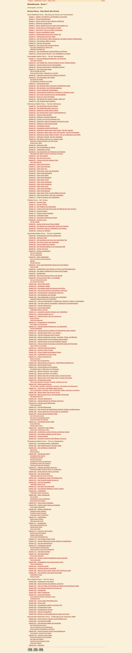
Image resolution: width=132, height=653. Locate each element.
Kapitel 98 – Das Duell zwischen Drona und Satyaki (45, 275)
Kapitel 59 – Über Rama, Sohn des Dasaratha (44, 171)
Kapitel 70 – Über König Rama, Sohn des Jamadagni (46, 195)
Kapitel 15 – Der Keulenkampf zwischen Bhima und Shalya (48, 51)
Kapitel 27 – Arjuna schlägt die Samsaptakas (43, 90)
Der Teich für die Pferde (37, 282)
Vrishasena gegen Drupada (38, 513)
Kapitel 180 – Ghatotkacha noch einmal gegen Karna (46, 562)
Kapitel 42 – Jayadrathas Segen (39, 126)
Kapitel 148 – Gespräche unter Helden (41, 428)
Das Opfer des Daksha (36, 639)
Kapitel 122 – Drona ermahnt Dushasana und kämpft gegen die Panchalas (53, 344)
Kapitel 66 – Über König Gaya (38, 186)
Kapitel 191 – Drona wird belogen (40, 595)
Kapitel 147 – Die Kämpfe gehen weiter (41, 422)
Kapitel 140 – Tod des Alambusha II (40, 398)
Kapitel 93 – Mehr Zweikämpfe (39, 257)
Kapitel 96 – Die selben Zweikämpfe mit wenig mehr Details (48, 271)
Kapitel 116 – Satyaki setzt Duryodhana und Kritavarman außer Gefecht (52, 330)
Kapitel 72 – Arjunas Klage (37, 202)
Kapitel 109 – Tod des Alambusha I (40, 305)
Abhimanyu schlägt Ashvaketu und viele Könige (44, 141)
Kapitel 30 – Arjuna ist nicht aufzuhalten (42, 97)
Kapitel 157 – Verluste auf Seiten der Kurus (43, 467)
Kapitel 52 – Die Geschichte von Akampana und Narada (47, 152)
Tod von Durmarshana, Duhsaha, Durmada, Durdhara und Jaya (48, 382)
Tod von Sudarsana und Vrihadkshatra (41, 627)
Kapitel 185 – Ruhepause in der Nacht (41, 581)
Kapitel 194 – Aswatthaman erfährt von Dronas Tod (45, 605)
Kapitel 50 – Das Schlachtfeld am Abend (42, 147)
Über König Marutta (36, 162)
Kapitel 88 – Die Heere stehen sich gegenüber (44, 242)
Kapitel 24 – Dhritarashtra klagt (39, 83)
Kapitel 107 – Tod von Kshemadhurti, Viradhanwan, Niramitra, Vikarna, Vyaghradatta (56, 301)
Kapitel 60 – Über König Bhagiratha (40, 173)
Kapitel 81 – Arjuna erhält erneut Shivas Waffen (44, 224)
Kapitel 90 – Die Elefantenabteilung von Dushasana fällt (47, 246)
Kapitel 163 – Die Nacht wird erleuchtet (41, 486)
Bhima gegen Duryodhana (37, 501)
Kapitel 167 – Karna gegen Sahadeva (41, 503)
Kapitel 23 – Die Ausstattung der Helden (42, 77)
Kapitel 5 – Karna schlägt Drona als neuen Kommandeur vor (48, 25)
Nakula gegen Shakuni (36, 519)
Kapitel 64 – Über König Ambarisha (40, 182)
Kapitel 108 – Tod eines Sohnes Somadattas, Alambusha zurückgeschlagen (53, 303)
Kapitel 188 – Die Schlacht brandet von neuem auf (45, 588)
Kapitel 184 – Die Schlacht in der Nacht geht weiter (45, 573)
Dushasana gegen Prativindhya (39, 515)
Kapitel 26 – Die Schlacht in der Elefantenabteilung (45, 88)
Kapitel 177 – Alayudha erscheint (39, 551)
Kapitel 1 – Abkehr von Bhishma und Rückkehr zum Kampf (48, 17)
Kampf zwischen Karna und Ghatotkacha (42, 549)
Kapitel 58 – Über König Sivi (38, 169)
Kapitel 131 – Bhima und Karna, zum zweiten (43, 371)
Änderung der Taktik (36, 143)
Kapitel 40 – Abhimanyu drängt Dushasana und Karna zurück (49, 121)
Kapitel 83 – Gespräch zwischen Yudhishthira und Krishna (48, 228)
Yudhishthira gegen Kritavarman (39, 493)
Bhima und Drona (35, 358)
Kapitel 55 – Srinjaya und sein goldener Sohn (43, 160)
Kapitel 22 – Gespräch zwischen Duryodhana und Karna (47, 75)
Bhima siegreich (34, 451)
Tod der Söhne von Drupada (38, 346)
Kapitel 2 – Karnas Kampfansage (39, 19)
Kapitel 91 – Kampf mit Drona (38, 249)
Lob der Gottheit (35, 222)
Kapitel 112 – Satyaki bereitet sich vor (41, 314)
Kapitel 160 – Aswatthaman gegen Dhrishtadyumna (45, 478)
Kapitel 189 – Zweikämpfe (37, 590)
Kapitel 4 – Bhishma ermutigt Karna (40, 23)
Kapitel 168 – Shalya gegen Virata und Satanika (44, 505)
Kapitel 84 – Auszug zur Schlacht (39, 230)
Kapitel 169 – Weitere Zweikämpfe (40, 509)
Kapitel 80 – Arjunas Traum (37, 220)
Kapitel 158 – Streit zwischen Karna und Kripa (44, 471)
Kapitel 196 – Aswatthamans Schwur (41, 609)
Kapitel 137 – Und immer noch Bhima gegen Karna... (46, 388)
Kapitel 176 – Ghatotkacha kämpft (40, 545)
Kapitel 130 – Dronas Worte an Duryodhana (43, 367)
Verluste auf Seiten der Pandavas (40, 465)
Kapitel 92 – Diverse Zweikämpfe (39, 251)
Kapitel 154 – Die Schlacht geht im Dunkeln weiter (45, 445)
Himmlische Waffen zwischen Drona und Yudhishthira (45, 469)
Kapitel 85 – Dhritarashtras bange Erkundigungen (45, 235)
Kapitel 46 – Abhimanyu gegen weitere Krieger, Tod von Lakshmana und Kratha (54, 135)
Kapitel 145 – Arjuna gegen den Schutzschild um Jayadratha (48, 411)
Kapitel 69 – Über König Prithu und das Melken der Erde (47, 193)
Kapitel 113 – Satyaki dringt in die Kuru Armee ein (45, 316)
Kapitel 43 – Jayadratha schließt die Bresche (43, 128)
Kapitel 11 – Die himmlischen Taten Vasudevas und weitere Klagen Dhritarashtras (55, 39)
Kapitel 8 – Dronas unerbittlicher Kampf (41, 32)
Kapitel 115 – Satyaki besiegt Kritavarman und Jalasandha (48, 326)
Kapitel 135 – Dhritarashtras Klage (40, 380)
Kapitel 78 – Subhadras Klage (38, 215)
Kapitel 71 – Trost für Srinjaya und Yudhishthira (44, 197)
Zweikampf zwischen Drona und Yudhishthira (43, 299)
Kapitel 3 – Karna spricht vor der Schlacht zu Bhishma (46, 21)
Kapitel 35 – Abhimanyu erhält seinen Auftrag (43, 110)
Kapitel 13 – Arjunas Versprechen (40, 43)
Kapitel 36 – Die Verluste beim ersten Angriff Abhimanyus (47, 112)
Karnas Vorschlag (35, 529)
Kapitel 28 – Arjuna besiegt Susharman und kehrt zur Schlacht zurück (51, 92)
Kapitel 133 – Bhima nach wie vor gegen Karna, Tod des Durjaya (50, 375)
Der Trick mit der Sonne (37, 416)
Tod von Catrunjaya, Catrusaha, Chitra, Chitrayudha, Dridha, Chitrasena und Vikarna (54, 390)
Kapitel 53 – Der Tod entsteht (38, 156)
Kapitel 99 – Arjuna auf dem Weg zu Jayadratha (44, 278)
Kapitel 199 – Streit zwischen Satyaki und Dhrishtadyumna (48, 619)
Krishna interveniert (35, 405)
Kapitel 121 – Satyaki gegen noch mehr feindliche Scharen (48, 341)
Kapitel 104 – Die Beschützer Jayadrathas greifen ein (46, 293)
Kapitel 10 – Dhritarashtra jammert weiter (42, 36)
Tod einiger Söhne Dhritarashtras (39, 360)
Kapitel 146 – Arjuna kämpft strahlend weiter (43, 414)
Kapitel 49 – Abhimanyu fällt (38, 145)
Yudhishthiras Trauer (36, 575)
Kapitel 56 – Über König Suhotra (39, 164)
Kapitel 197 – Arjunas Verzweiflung (40, 612)
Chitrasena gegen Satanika (38, 511)
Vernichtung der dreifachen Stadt (39, 641)
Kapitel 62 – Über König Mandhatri (40, 177)
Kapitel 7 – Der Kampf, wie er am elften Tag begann (45, 30)
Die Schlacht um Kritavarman (38, 324)
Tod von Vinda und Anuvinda (38, 280)
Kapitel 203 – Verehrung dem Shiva (40, 635)
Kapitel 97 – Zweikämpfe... (37, 273)
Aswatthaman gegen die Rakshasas (40, 461)
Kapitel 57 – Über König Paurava (39, 166)
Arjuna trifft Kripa (35, 423)
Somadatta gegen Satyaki (37, 456)
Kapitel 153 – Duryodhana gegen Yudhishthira (44, 443)
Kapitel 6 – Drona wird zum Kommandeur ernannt (45, 28)
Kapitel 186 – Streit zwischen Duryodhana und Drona (46, 584)
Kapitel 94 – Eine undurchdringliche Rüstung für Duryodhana (48, 265)
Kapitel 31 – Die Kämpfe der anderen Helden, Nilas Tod (47, 99)
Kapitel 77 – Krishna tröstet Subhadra (41, 213)
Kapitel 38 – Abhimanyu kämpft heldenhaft (42, 117)
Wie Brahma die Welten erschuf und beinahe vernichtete (46, 153)
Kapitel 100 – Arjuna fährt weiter (39, 284)
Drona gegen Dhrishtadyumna (39, 537)
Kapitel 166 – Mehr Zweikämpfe (39, 495)
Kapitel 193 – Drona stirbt (37, 603)
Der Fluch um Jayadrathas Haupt (39, 418)
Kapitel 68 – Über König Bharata (39, 191)
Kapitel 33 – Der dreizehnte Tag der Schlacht (43, 106)
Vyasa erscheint (34, 576)
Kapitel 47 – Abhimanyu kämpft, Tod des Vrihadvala (45, 137)
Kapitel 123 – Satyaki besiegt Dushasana (42, 348)
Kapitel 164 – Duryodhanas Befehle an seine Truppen (46, 488)
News (53, 0)
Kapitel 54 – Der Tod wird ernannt (40, 158)
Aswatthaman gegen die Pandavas (40, 463)
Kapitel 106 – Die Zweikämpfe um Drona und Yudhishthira (48, 297)
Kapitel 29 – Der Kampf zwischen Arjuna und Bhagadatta (47, 94)
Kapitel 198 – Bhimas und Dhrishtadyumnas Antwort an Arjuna (49, 614)
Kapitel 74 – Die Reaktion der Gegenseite (42, 207)
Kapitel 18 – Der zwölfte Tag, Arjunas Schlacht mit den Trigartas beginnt (52, 63)
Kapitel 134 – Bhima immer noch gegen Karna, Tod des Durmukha (50, 378)
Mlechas (32, 261)
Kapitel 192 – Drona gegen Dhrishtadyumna (43, 601)
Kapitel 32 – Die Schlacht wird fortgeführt (42, 101)
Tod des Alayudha (35, 560)
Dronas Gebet (34, 267)
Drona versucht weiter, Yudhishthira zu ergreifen (44, 73)
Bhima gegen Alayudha (37, 556)
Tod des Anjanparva (36, 459)
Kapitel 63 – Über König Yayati (39, 180)
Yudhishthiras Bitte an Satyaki (38, 310)
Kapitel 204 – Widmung (36, 645)
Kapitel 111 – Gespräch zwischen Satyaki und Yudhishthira (48, 312)
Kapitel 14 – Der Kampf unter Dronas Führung (44, 45)
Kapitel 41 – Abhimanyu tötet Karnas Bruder (43, 124)
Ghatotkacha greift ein (36, 457)
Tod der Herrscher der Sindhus (39, 419)
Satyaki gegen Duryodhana (38, 533)
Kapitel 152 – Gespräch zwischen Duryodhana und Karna (47, 438)
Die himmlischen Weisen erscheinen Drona (42, 596)
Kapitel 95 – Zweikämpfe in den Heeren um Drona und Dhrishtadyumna (52, 269)
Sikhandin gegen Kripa (36, 521)
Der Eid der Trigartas (36, 60)
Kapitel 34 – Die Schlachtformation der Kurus (43, 108)
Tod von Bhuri (34, 497)
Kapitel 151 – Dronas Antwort (38, 436)
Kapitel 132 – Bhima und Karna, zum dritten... (43, 373)
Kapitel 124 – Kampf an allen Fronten (41, 350)
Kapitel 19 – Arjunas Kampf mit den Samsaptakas (45, 65)
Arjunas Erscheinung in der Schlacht (40, 637)
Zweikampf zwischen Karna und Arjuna (41, 476)
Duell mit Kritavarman (36, 320)
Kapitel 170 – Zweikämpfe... (38, 517)
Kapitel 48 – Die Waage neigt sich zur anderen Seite (46, 139)
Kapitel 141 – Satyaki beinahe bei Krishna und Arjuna (46, 401)
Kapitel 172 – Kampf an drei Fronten (40, 531)
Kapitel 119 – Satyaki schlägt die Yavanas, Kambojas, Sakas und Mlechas (53, 337)
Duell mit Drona (34, 318)
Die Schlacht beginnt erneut (38, 625)
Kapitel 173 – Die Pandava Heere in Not (42, 539)
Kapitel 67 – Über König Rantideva (40, 188)
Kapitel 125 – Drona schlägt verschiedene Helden (45, 352)
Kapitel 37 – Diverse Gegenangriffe (40, 115)
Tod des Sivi (33, 450)
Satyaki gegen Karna (36, 425)
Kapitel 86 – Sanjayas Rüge (38, 238)
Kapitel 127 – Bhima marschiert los (40, 357)
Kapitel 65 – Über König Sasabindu (40, 184)
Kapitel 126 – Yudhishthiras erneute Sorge (42, 354)
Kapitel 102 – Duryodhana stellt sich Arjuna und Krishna (47, 288)
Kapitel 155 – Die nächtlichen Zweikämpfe (42, 448)
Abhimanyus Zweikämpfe (37, 49)
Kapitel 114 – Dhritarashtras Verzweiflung (42, 322)
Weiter (49, 0)
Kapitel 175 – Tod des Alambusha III (40, 543)
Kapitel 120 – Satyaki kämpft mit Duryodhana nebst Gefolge (48, 339)
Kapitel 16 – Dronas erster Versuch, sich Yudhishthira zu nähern (49, 53)
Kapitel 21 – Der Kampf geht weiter (40, 69)
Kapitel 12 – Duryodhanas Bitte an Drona (42, 41)
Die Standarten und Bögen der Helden (41, 81)
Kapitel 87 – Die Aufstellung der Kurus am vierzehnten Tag (48, 240)
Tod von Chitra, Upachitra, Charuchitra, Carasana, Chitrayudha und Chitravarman (54, 386)
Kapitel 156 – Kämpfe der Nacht (39, 454)
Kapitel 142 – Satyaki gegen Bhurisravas (42, 403)
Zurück (44, 0)
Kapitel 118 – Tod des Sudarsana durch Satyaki (44, 335)
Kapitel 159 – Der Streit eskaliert (39, 474)
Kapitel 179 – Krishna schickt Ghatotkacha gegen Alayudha (48, 558)
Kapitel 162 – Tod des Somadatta (39, 482)
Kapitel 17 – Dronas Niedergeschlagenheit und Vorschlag (47, 58)
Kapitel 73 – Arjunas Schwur (38, 204)
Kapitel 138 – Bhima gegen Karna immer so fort (44, 392)
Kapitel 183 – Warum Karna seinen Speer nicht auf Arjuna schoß (50, 570)
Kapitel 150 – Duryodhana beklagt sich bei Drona (45, 434)
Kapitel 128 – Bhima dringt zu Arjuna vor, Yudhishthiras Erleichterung (51, 363)
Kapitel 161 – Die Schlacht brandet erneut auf (43, 480)
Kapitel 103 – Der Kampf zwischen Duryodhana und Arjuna (48, 290)
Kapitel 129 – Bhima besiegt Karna (40, 365)
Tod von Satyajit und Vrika (37, 71)
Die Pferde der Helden (36, 79)
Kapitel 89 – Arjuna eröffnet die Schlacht (42, 244)
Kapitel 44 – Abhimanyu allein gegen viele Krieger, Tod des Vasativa (51, 130)
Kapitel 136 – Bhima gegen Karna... (40, 384)
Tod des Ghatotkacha (36, 564)
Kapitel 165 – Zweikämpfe (37, 491)
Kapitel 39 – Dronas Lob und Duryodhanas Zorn (44, 119)
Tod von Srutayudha (36, 253)
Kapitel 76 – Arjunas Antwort (38, 211)
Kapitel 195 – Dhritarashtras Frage (40, 607)
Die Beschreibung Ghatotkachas (39, 547)
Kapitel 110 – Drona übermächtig (39, 308)
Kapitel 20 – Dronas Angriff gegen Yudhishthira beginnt (46, 67)
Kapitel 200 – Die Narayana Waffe (40, 621)
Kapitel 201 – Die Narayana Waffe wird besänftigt (45, 623)
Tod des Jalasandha (36, 328)
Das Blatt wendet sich (36, 396)
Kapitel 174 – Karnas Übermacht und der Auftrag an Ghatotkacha (50, 541)
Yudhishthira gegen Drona (37, 484)
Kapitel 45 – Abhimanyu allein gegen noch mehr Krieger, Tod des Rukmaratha (54, 132)
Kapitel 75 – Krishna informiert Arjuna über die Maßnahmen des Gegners (52, 209)
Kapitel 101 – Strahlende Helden (39, 286)
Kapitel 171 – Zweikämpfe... (38, 523)
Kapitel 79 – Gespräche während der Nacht (43, 218)
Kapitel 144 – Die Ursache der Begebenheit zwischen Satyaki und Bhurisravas (54, 409)
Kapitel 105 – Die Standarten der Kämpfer (42, 295)
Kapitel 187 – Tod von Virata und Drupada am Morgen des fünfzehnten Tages (54, 586)
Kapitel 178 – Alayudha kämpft (39, 554)
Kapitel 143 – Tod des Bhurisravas (40, 407)
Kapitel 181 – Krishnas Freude (39, 566)
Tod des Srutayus (35, 263)
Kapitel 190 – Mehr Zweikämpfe (39, 592)
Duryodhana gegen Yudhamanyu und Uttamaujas (44, 369)
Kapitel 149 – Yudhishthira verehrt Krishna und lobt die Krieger (49, 432)
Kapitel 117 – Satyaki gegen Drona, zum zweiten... (45, 333)
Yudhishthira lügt (35, 598)
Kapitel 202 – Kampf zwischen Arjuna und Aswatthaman (47, 631)
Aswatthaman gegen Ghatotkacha (40, 499)
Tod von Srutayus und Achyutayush (40, 259)
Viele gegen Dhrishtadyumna (38, 525)
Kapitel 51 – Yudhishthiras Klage (39, 149)
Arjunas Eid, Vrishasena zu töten (39, 430)
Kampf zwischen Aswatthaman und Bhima (42, 629)
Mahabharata (37, 0)
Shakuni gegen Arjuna (36, 535)
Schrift (103, 0)
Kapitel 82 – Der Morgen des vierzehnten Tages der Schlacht (48, 226)
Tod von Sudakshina (36, 255)
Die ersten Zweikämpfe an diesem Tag (41, 47)
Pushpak (30, 0)
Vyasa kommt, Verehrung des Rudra (40, 633)
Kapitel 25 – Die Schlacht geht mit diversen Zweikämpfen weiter (49, 86)
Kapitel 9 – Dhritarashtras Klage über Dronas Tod (45, 34)
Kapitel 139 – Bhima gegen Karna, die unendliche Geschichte (49, 394)
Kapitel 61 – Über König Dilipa (38, 175)
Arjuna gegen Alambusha (37, 507)
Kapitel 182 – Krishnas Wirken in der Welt (42, 568)
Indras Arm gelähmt (36, 643)
